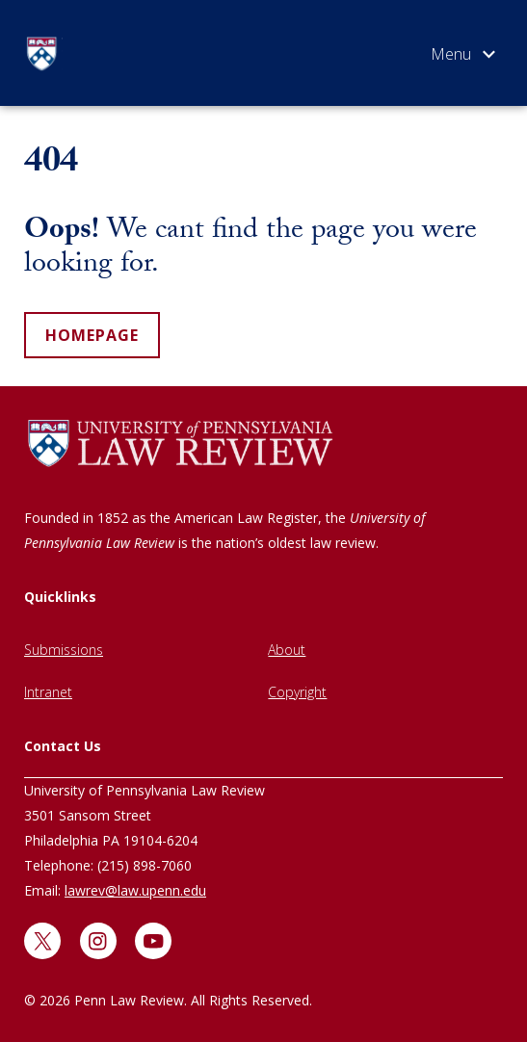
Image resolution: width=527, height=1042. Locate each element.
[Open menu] (463, 57)
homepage (92, 335)
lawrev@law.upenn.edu (135, 890)
